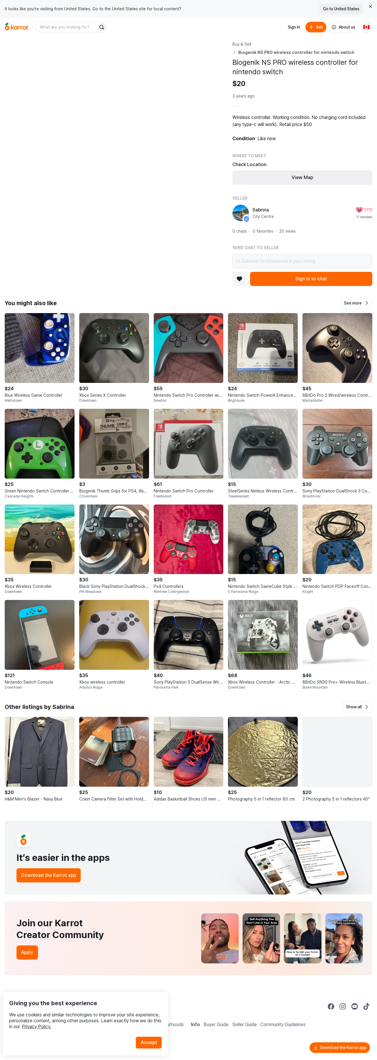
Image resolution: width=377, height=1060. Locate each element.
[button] (356, 303)
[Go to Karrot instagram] (342, 1006)
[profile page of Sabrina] (240, 213)
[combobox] (66, 27)
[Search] (101, 27)
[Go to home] (16, 27)
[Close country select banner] (370, 6)
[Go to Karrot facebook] (331, 1006)
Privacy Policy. (79, 1014)
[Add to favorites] (239, 279)
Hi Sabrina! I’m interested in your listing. (302, 261)
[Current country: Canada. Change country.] (366, 27)
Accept (152, 1030)
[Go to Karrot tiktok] (366, 1006)
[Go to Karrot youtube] (354, 1006)
